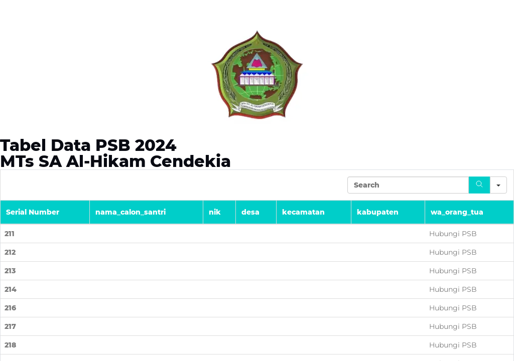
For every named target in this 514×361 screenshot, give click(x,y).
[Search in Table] (408, 185)
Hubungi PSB (453, 233)
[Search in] (498, 185)
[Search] (479, 185)
